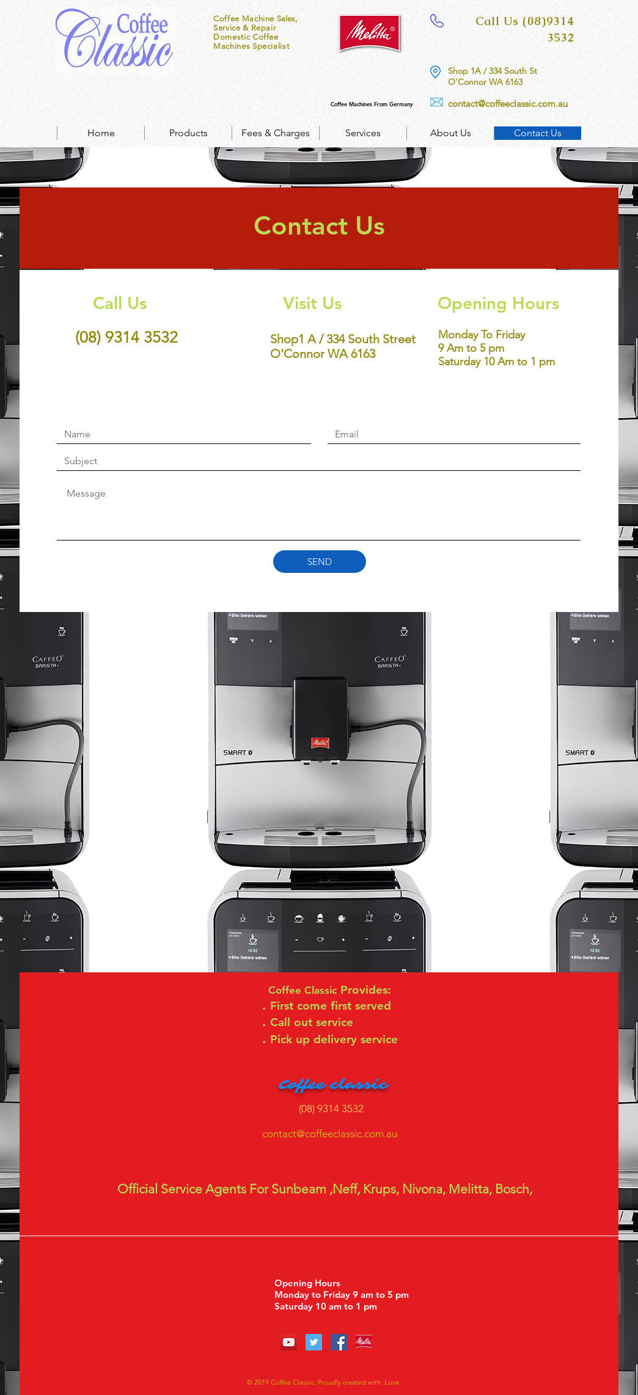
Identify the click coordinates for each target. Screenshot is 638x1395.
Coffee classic (333, 1084)
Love (390, 1382)
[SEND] (319, 561)
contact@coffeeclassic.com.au (508, 103)
